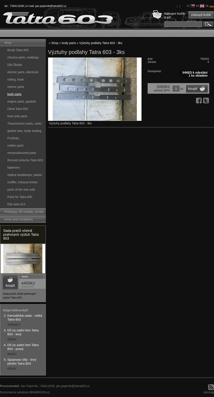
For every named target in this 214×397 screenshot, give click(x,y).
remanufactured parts (21, 153)
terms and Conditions (18, 219)
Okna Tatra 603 (17, 109)
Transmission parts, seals (24, 123)
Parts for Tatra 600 (19, 197)
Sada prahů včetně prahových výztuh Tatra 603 (21, 234)
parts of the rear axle (21, 189)
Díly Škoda (14, 64)
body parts (14, 94)
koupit (10, 285)
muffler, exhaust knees (22, 182)
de (210, 6)
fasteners (13, 167)
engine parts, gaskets (21, 101)
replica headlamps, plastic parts (24, 176)
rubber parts (15, 145)
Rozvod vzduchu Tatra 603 (25, 160)
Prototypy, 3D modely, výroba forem (24, 212)
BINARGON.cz (40, 392)
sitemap (208, 392)
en (200, 6)
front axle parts (17, 116)
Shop (7, 42)
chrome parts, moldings (23, 57)
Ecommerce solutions (14, 392)
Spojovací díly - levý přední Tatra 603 (21, 361)
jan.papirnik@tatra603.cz (51, 6)
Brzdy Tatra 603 (18, 50)
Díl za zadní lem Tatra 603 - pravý (23, 347)
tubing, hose (15, 79)
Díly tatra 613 (16, 204)
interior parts (15, 87)
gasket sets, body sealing (24, 131)
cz (191, 6)
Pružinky (13, 138)
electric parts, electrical (22, 72)
